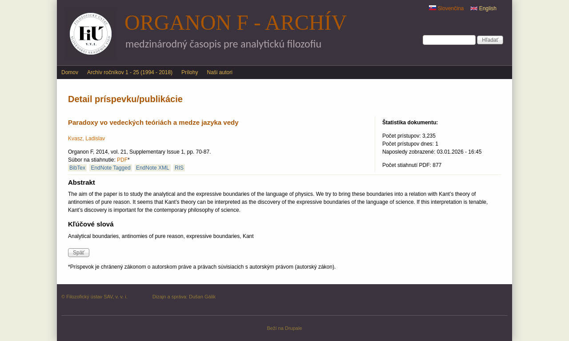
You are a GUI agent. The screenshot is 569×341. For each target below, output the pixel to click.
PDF (122, 160)
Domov (69, 72)
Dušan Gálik (202, 296)
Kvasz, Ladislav (86, 138)
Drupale (293, 328)
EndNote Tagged (110, 168)
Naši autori (219, 72)
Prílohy (189, 72)
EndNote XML (152, 168)
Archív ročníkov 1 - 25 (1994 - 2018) (129, 72)
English (483, 8)
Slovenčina (446, 8)
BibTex (77, 168)
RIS (179, 168)
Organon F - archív (235, 22)
